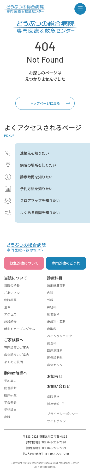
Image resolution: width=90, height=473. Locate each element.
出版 (7, 417)
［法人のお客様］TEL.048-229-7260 (45, 454)
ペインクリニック (59, 336)
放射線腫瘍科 (56, 285)
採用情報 (53, 404)
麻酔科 (51, 328)
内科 (50, 292)
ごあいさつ (12, 292)
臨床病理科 (55, 350)
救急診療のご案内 (16, 354)
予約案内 (10, 380)
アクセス (10, 314)
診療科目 (54, 278)
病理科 (51, 343)
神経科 (51, 307)
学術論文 (10, 409)
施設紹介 (10, 321)
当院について (15, 278)
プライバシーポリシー (62, 413)
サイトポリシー (58, 421)
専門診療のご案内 (16, 347)
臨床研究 (10, 395)
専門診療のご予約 (66, 263)
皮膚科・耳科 (56, 321)
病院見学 (53, 396)
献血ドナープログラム (19, 328)
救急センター (56, 365)
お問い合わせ (58, 386)
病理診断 (10, 388)
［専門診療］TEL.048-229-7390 (45, 442)
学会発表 (10, 402)
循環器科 (53, 314)
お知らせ (54, 376)
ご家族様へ (13, 340)
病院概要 (10, 300)
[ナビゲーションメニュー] (80, 9)
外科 (50, 300)
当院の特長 (12, 285)
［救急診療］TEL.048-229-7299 (45, 448)
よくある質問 (13, 362)
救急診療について (24, 263)
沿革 (7, 307)
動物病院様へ (15, 373)
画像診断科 (55, 357)
